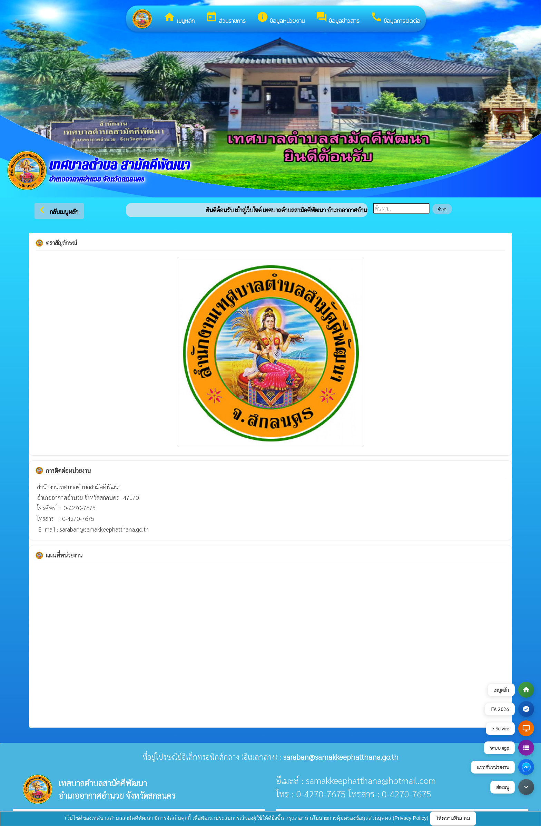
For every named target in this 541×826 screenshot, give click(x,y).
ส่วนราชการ (226, 18)
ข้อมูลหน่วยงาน (281, 18)
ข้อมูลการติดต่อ (395, 18)
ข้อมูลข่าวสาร (338, 18)
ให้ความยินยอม (453, 818)
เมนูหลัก (179, 18)
